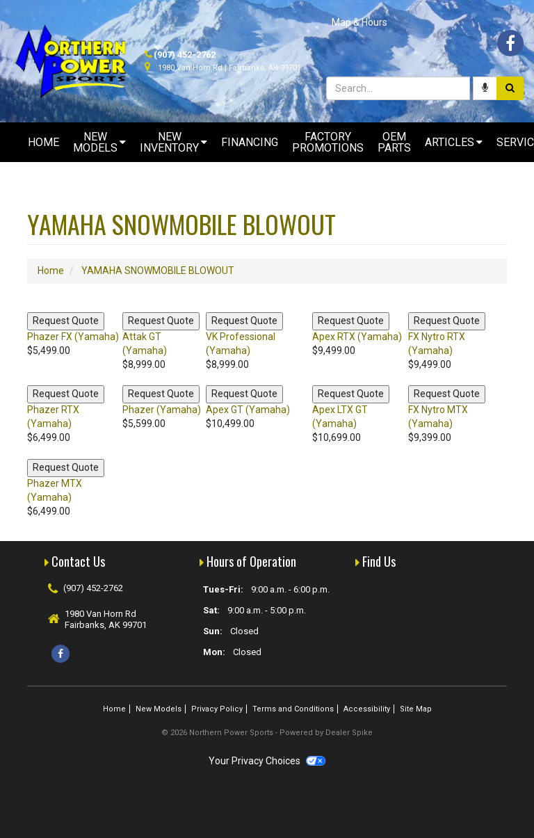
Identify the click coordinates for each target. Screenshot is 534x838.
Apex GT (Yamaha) (248, 409)
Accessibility (366, 709)
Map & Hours (359, 22)
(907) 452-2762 (185, 54)
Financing (249, 142)
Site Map (416, 709)
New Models (99, 142)
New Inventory (173, 142)
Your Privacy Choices (267, 760)
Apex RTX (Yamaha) (357, 336)
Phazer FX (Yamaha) (73, 336)
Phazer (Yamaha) (161, 409)
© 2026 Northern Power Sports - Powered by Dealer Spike (267, 732)
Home (43, 142)
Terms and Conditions (293, 709)
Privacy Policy (217, 709)
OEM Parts (394, 142)
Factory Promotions (328, 142)
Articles (454, 142)
